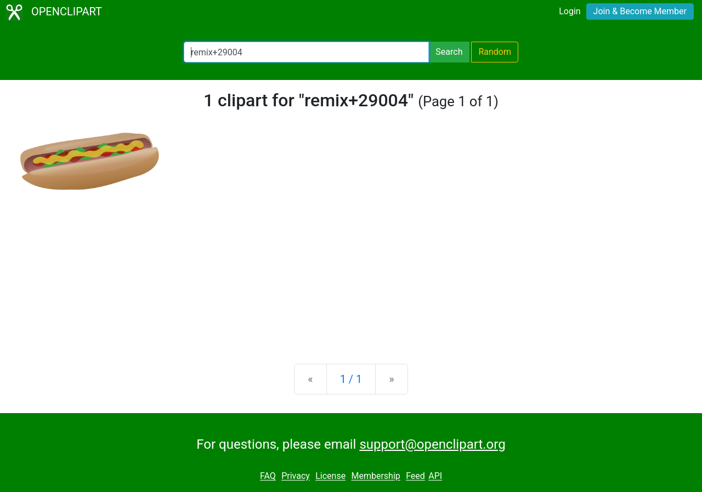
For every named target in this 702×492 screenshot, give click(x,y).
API (435, 476)
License (330, 476)
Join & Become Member (640, 11)
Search (448, 52)
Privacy (295, 476)
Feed (415, 476)
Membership (375, 476)
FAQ (268, 476)
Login (569, 11)
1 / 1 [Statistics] (351, 379)
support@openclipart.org (432, 444)
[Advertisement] (351, 269)
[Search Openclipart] (306, 52)
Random (494, 52)
